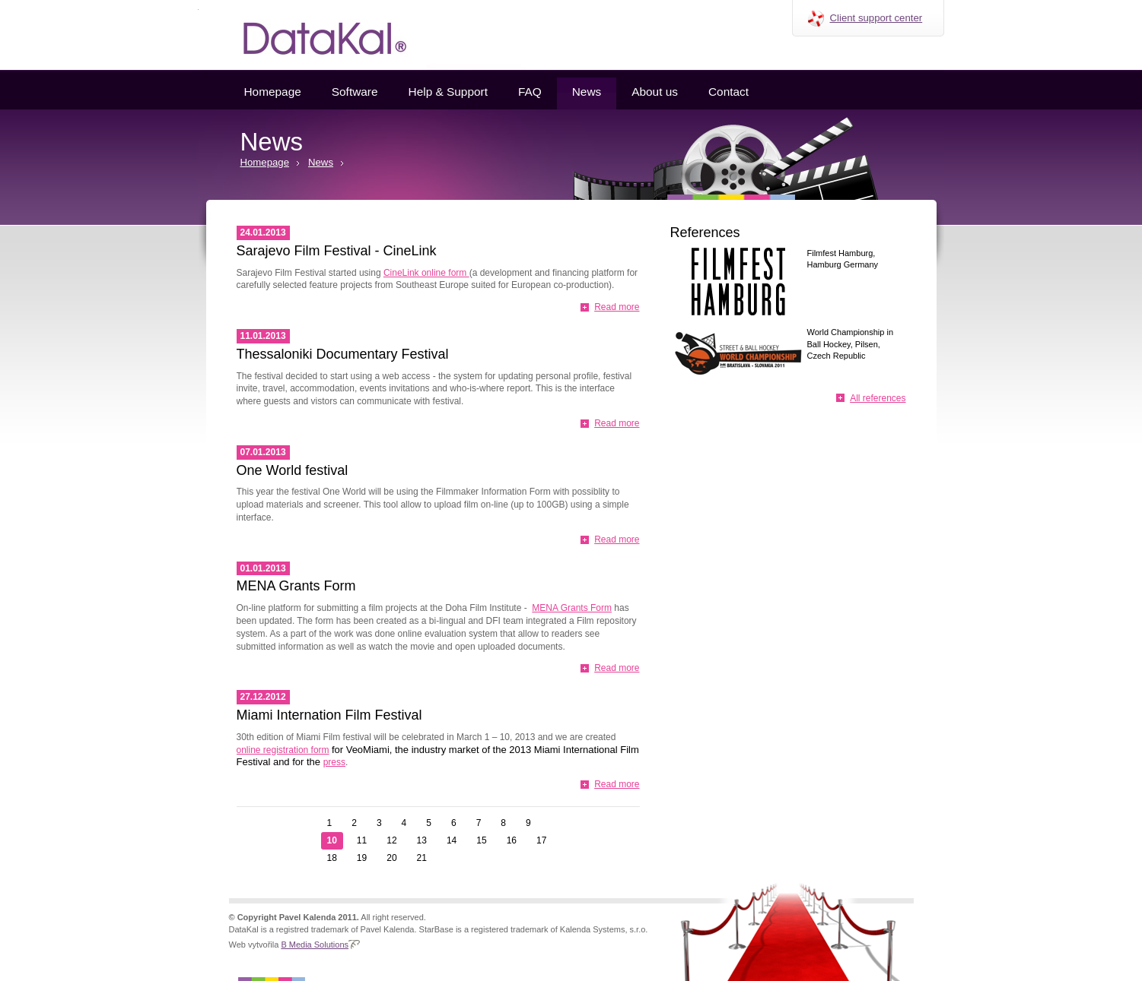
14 (451, 840)
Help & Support (448, 91)
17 (541, 840)
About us (654, 91)
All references (877, 398)
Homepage (272, 91)
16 (512, 840)
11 (362, 840)
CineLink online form (426, 272)
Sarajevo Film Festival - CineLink (337, 250)
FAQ (530, 91)
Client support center (876, 18)
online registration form (283, 750)
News (586, 91)
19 (362, 858)
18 (332, 858)
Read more (616, 307)
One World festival (292, 470)
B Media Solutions (314, 944)
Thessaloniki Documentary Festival (343, 354)
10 (332, 840)
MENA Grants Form (296, 585)
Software (355, 91)
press (334, 762)
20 (391, 858)
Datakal (313, 35)
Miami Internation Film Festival (329, 715)
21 (422, 858)
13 (422, 840)
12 (391, 840)
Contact (728, 91)
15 (481, 840)
